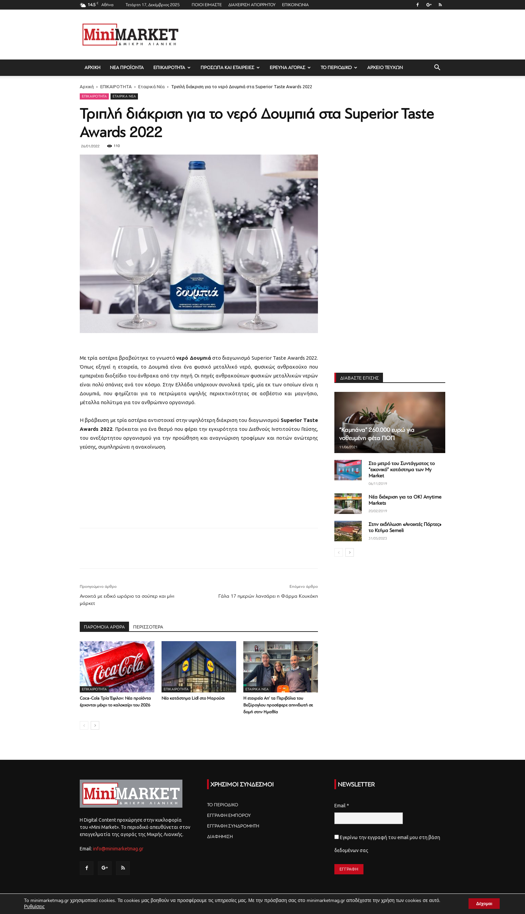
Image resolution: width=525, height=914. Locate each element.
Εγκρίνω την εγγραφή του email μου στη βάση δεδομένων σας (387, 844)
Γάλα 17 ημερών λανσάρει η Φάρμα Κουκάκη (268, 596)
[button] (437, 68)
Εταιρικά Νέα (151, 86)
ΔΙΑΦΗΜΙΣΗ (220, 836)
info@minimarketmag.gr (118, 848)
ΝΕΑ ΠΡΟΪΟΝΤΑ (127, 67)
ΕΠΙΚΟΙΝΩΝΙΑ (295, 4)
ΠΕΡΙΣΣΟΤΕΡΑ (148, 627)
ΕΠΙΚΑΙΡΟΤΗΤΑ (172, 67)
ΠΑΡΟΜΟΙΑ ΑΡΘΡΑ (104, 627)
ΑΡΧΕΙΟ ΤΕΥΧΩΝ (385, 67)
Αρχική (87, 86)
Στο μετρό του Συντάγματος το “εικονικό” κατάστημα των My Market (402, 470)
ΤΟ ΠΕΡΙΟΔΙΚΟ (339, 67)
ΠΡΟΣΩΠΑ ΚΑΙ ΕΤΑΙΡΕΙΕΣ (230, 67)
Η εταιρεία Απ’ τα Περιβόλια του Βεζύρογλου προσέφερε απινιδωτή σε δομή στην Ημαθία (278, 705)
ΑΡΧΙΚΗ (92, 67)
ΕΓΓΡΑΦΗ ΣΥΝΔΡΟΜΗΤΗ (233, 826)
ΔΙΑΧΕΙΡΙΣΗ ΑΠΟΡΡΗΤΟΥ (252, 4)
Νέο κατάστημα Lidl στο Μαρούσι (193, 698)
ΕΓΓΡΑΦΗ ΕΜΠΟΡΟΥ (229, 815)
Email (341, 805)
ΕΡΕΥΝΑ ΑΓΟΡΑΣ (290, 67)
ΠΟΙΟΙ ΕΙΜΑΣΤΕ (207, 4)
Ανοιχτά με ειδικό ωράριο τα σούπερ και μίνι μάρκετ (127, 599)
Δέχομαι (480, 903)
